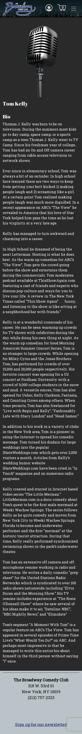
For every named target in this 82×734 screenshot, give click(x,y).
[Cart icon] (61, 7)
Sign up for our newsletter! (41, 724)
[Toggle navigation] (73, 8)
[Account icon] (49, 7)
